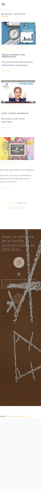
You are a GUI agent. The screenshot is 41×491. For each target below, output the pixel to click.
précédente (11, 203)
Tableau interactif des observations (13, 56)
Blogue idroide (8, 48)
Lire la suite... (6, 71)
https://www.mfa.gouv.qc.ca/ (18, 416)
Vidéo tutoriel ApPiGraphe (14, 113)
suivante (16, 207)
